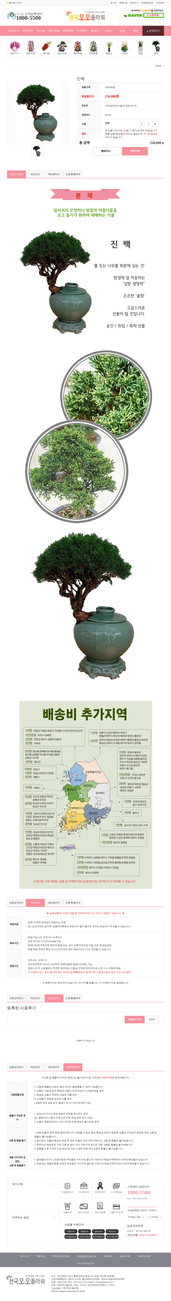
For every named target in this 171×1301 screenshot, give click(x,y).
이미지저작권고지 (85, 1263)
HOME (158, 66)
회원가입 (123, 3)
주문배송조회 (147, 3)
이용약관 (40, 1256)
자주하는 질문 (20, 1217)
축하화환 (68, 30)
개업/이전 (27, 30)
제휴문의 (108, 1256)
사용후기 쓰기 (134, 1019)
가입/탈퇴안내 (71, 1237)
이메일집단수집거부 (86, 1256)
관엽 (122, 30)
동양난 (95, 30)
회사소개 (25, 1256)
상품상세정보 (16, 174)
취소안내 (112, 1231)
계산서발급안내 (98, 1237)
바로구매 (134, 151)
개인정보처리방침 (61, 1256)
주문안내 (70, 1231)
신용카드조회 (143, 1256)
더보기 (152, 1019)
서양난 (109, 30)
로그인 (114, 3)
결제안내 (98, 1231)
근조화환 (81, 30)
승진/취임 (54, 30)
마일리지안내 (84, 1237)
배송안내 (35, 174)
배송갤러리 (54, 174)
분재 (135, 30)
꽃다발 (41, 30)
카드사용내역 (112, 1237)
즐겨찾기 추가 (14, 3)
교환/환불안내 (72, 174)
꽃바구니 (14, 30)
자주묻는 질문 (136, 1217)
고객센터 (160, 3)
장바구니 (134, 3)
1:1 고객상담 (154, 1217)
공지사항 (17, 1184)
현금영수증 (124, 1256)
